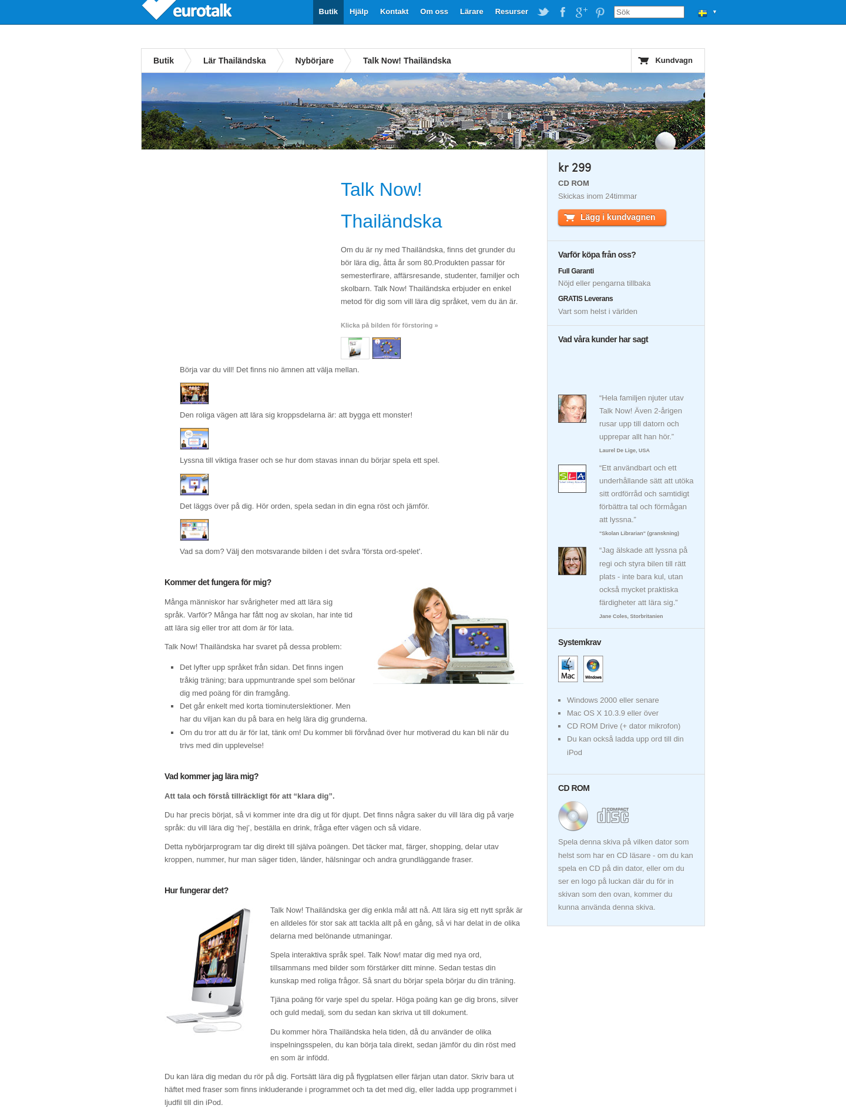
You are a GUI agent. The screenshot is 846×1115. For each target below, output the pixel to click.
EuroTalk (188, 12)
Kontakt (394, 11)
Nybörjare (315, 60)
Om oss (434, 11)
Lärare (472, 11)
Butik (328, 11)
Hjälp (359, 11)
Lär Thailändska (234, 60)
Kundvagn (674, 60)
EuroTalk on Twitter (543, 12)
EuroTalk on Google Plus (581, 12)
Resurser (511, 11)
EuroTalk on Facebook (562, 12)
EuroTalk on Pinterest (599, 12)
